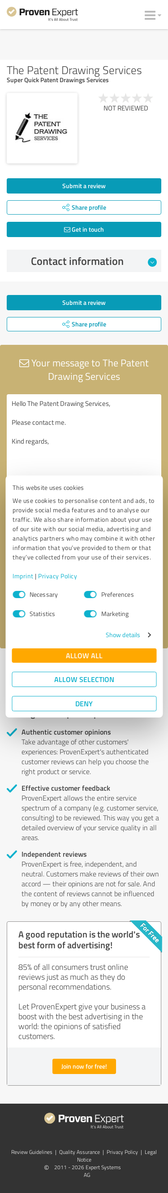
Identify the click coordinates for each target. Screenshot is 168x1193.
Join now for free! (84, 1066)
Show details (123, 634)
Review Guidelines (31, 1152)
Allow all (84, 655)
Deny (84, 703)
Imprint (23, 576)
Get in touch (84, 229)
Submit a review (84, 185)
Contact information (94, 261)
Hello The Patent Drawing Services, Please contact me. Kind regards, (84, 444)
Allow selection (84, 679)
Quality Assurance (79, 1152)
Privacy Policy (57, 576)
